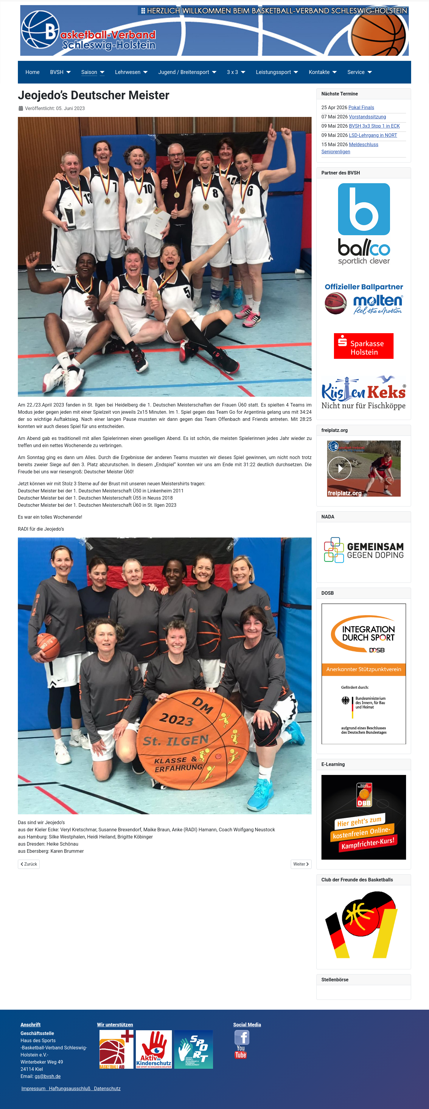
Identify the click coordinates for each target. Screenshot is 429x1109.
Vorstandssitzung (367, 117)
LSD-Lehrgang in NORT (373, 135)
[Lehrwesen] (144, 72)
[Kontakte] (333, 72)
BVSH (56, 72)
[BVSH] (67, 72)
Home (33, 72)
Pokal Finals (361, 107)
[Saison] (101, 72)
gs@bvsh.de (47, 1076)
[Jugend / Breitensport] (213, 72)
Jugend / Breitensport (183, 72)
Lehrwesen (127, 72)
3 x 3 (232, 72)
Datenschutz (107, 1088)
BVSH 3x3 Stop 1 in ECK (374, 126)
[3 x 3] (241, 72)
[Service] (368, 72)
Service (356, 72)
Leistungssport (273, 72)
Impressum (35, 1088)
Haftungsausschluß (69, 1088)
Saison (89, 72)
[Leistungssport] (295, 72)
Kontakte (319, 72)
